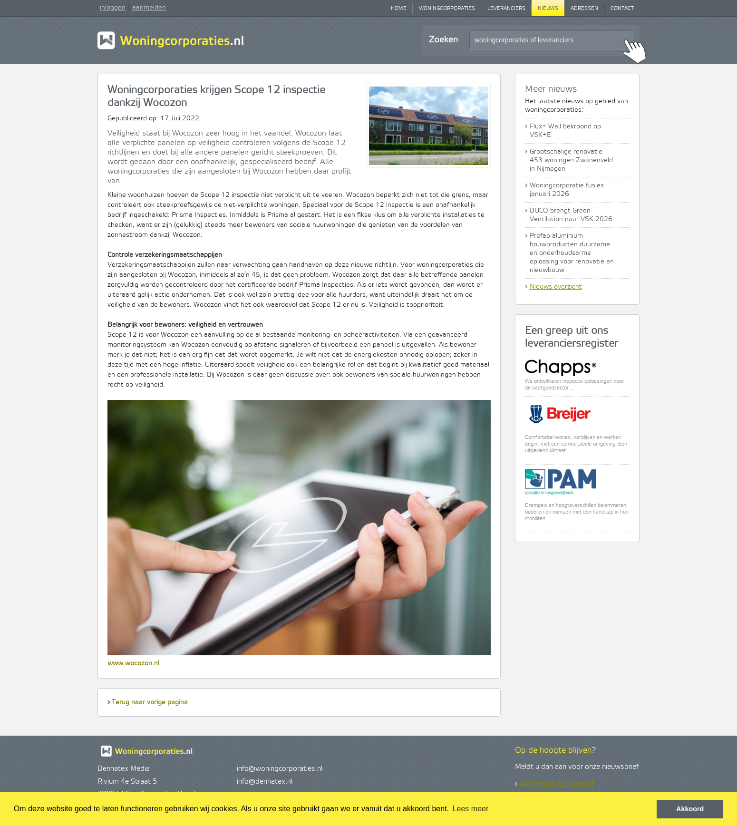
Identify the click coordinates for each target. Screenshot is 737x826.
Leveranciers (506, 8)
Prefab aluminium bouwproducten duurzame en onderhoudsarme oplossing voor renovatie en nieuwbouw (572, 253)
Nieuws (548, 8)
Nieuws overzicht (556, 286)
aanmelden (149, 7)
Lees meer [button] (471, 809)
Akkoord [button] (690, 809)
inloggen (113, 7)
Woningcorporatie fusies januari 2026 (567, 189)
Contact (622, 8)
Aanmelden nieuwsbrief (557, 784)
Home (399, 8)
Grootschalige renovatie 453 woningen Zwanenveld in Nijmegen (571, 160)
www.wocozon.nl (133, 663)
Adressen (584, 8)
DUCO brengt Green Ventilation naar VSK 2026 (571, 215)
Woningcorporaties (447, 8)
